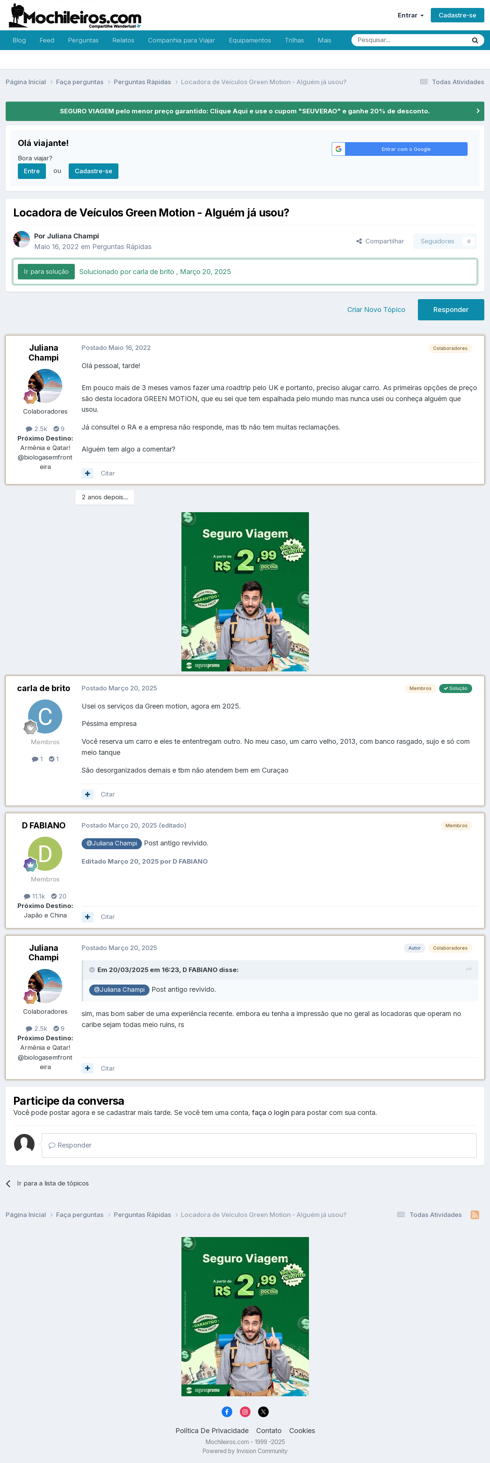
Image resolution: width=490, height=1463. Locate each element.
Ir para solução (46, 271)
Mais (324, 40)
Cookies (302, 1431)
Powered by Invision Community (245, 1451)
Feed (46, 40)
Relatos (123, 40)
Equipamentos (250, 40)
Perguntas (83, 40)
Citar (108, 473)
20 (58, 896)
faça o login (270, 1112)
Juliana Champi (73, 236)
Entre (32, 171)
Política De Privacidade (212, 1431)
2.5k (36, 429)
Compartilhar (380, 241)
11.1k (34, 896)
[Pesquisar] (384, 40)
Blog (19, 40)
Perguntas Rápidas (121, 247)
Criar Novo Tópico (376, 310)
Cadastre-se (457, 15)
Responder (451, 310)
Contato (269, 1431)
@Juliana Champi (112, 843)
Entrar (411, 15)
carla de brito (43, 688)
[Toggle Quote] (92, 970)
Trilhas (294, 40)
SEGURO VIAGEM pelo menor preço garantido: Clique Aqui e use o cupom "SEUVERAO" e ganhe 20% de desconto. (245, 111)
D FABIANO (44, 825)
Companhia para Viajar (181, 40)
